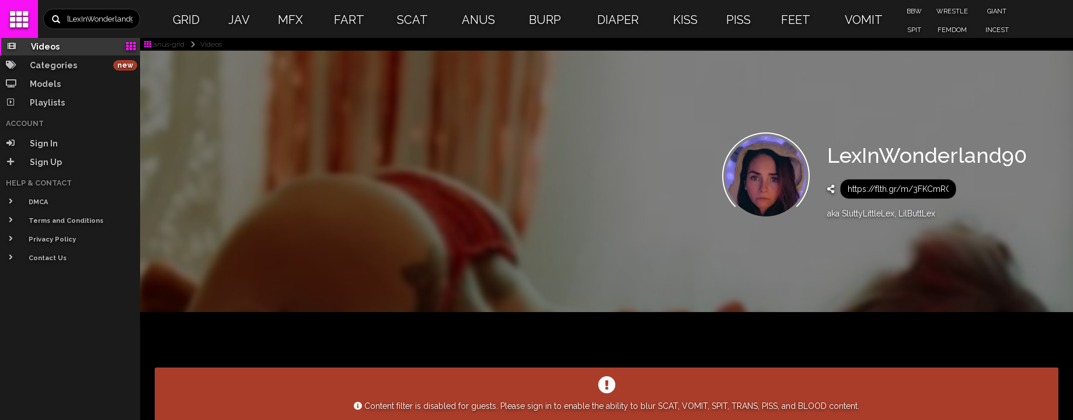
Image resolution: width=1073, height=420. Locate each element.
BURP (545, 20)
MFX (290, 20)
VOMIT (864, 20)
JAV (239, 20)
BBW (914, 11)
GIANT (996, 11)
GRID (186, 20)
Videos (204, 44)
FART (349, 20)
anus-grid (164, 44)
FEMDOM (952, 30)
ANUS (478, 20)
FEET (795, 20)
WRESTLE (952, 11)
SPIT (914, 30)
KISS (685, 20)
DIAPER (618, 20)
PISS (738, 20)
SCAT (412, 20)
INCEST (997, 30)
